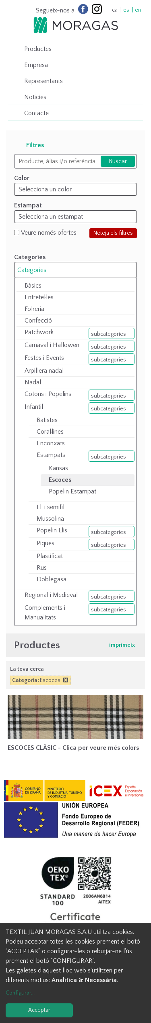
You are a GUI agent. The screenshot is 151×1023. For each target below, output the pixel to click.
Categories (31, 270)
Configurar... (20, 993)
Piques (45, 543)
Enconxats (51, 443)
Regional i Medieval (51, 595)
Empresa (36, 65)
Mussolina (50, 518)
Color (21, 178)
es (126, 10)
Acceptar (39, 1010)
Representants (43, 81)
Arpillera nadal (44, 370)
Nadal (33, 382)
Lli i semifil (50, 507)
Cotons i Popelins (48, 394)
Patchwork (39, 332)
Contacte (36, 113)
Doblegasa (51, 579)
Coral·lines (50, 431)
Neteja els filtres (113, 233)
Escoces (60, 479)
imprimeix (122, 645)
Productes (38, 49)
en (138, 10)
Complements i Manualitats (45, 612)
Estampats (51, 455)
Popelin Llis (52, 530)
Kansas (58, 468)
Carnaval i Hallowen (52, 345)
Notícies (35, 97)
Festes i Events (44, 357)
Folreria (34, 309)
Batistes (47, 420)
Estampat (28, 205)
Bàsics (33, 285)
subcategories (108, 334)
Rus (42, 567)
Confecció (38, 320)
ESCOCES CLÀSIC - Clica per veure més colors (73, 747)
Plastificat (50, 556)
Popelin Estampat (72, 491)
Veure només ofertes (49, 232)
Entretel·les (39, 297)
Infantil (34, 406)
